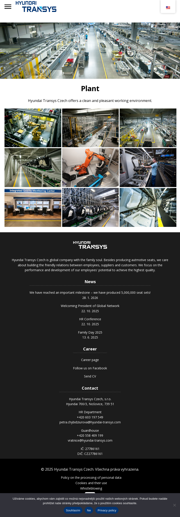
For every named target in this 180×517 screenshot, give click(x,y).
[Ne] (174, 505)
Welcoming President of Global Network (90, 306)
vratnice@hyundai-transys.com (90, 440)
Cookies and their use (91, 483)
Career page (90, 360)
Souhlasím (73, 510)
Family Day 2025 (90, 332)
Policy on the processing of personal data (91, 477)
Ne (89, 510)
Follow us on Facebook (90, 368)
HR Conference (90, 319)
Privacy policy (107, 510)
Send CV (90, 376)
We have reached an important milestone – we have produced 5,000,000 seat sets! (90, 292)
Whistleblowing (91, 488)
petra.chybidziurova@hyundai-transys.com (90, 422)
